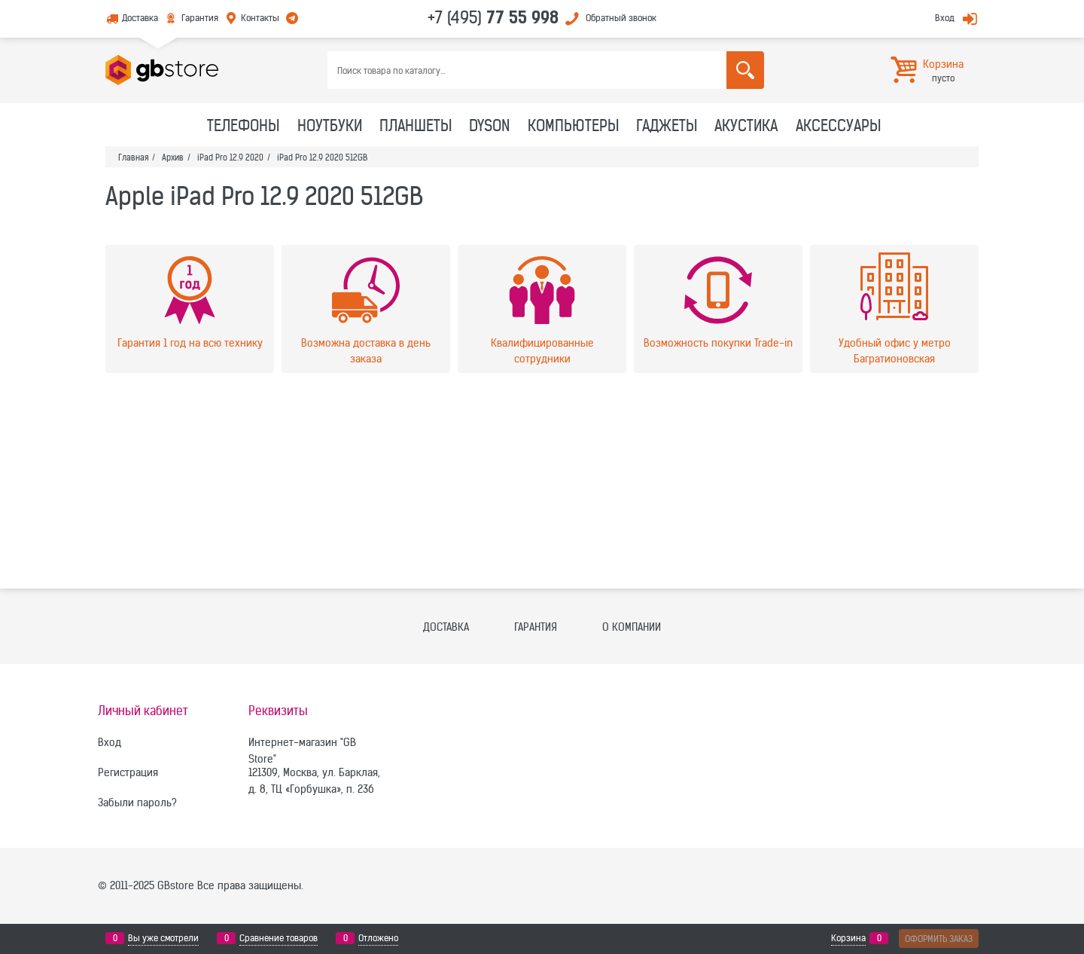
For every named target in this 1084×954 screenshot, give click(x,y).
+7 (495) (493, 17)
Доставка (140, 17)
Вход (945, 17)
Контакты (260, 17)
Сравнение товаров (278, 938)
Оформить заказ (939, 938)
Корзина (848, 938)
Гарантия (199, 17)
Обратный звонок (621, 17)
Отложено (378, 938)
